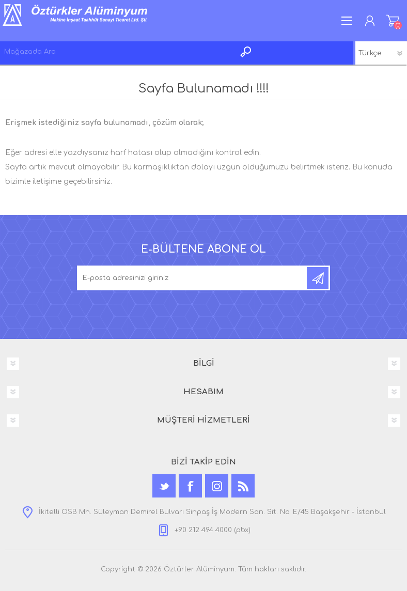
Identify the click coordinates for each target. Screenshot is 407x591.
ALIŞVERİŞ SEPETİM (392, 20)
